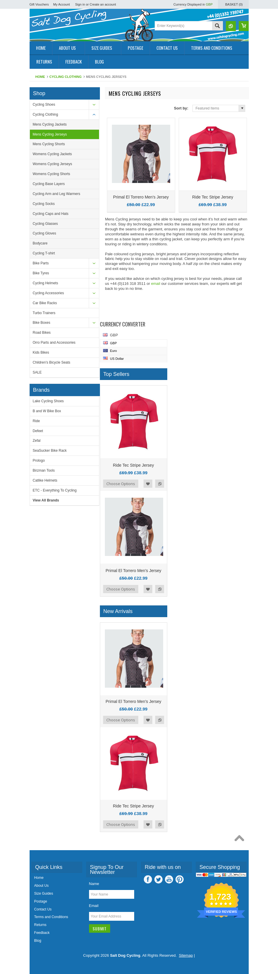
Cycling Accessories (48, 293)
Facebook (148, 879)
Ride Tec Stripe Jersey (212, 197)
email (155, 283)
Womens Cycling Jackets (52, 154)
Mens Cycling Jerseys (50, 134)
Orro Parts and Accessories (54, 342)
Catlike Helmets (45, 480)
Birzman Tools (44, 470)
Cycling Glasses (45, 224)
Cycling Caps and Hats (51, 214)
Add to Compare (159, 484)
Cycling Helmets (45, 283)
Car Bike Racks (45, 303)
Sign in (80, 4)
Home (40, 76)
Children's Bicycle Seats (51, 362)
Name (94, 883)
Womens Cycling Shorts (51, 174)
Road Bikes (42, 333)
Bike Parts (41, 263)
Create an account (103, 4)
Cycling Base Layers (49, 184)
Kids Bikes (41, 352)
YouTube (169, 879)
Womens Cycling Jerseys (52, 164)
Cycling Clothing (66, 76)
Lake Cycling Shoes (48, 401)
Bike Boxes (41, 323)
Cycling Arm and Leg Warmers (56, 194)
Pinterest (179, 879)
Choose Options (120, 483)
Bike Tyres (41, 273)
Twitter (158, 879)
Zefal (37, 441)
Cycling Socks (44, 204)
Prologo (39, 460)
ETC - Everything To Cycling (55, 490)
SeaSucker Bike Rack (50, 451)
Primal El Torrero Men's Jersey (141, 197)
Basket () (234, 4)
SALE (37, 372)
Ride (36, 421)
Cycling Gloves (44, 233)
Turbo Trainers (44, 313)
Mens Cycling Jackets (50, 124)
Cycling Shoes (44, 104)
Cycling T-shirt (44, 253)
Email (94, 905)
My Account (61, 4)
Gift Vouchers (39, 4)
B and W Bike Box (47, 411)
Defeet (38, 431)
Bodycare (40, 243)
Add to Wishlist (148, 484)
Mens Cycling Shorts (49, 144)
